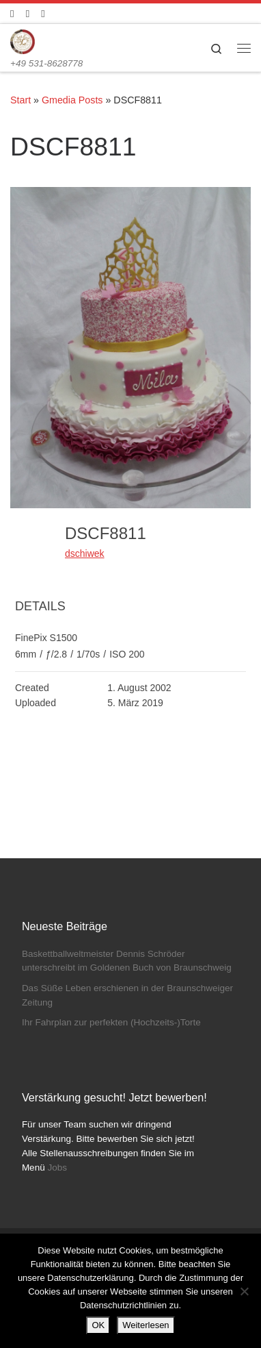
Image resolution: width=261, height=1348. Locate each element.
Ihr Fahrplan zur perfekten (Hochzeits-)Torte (111, 1022)
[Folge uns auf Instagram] (27, 13)
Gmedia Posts (72, 100)
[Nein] (244, 1291)
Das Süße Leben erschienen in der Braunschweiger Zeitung (127, 995)
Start (20, 100)
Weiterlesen (145, 1325)
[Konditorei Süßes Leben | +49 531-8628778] (22, 40)
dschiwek (85, 553)
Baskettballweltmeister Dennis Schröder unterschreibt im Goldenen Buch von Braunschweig (127, 961)
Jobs (57, 1167)
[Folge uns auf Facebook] (12, 13)
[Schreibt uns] (42, 13)
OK (98, 1325)
